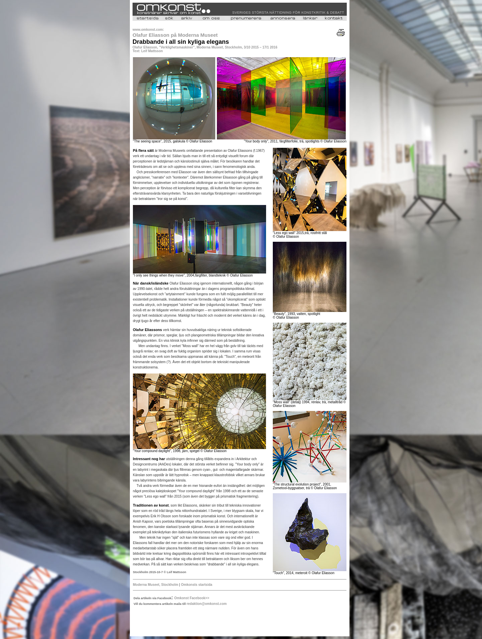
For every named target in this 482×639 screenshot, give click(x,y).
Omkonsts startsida (196, 585)
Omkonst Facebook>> (191, 598)
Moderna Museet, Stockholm (156, 585)
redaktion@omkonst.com (206, 604)
